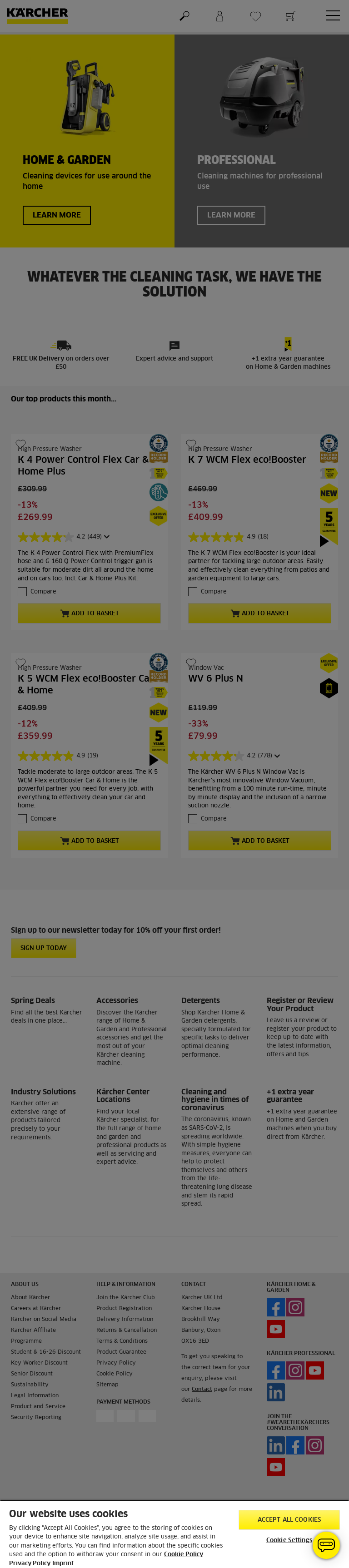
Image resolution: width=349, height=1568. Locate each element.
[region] (174, 1534)
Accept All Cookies (289, 1520)
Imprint (63, 1564)
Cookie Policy (183, 1555)
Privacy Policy (29, 1564)
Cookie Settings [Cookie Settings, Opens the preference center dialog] (289, 1540)
